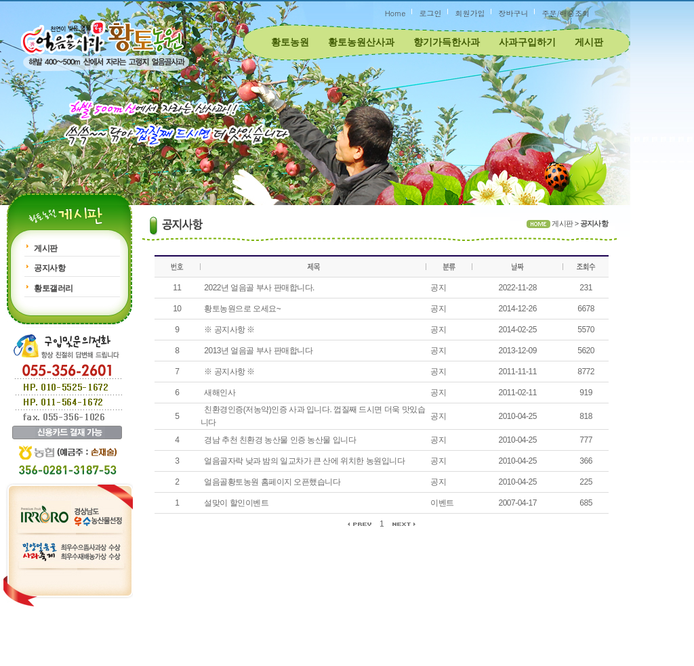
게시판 (589, 42)
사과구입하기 (527, 42)
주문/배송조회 (566, 13)
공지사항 (49, 268)
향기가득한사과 (446, 42)
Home (395, 13)
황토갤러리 (53, 288)
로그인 (430, 13)
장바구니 (513, 13)
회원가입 (470, 13)
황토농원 (290, 42)
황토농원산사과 (361, 42)
